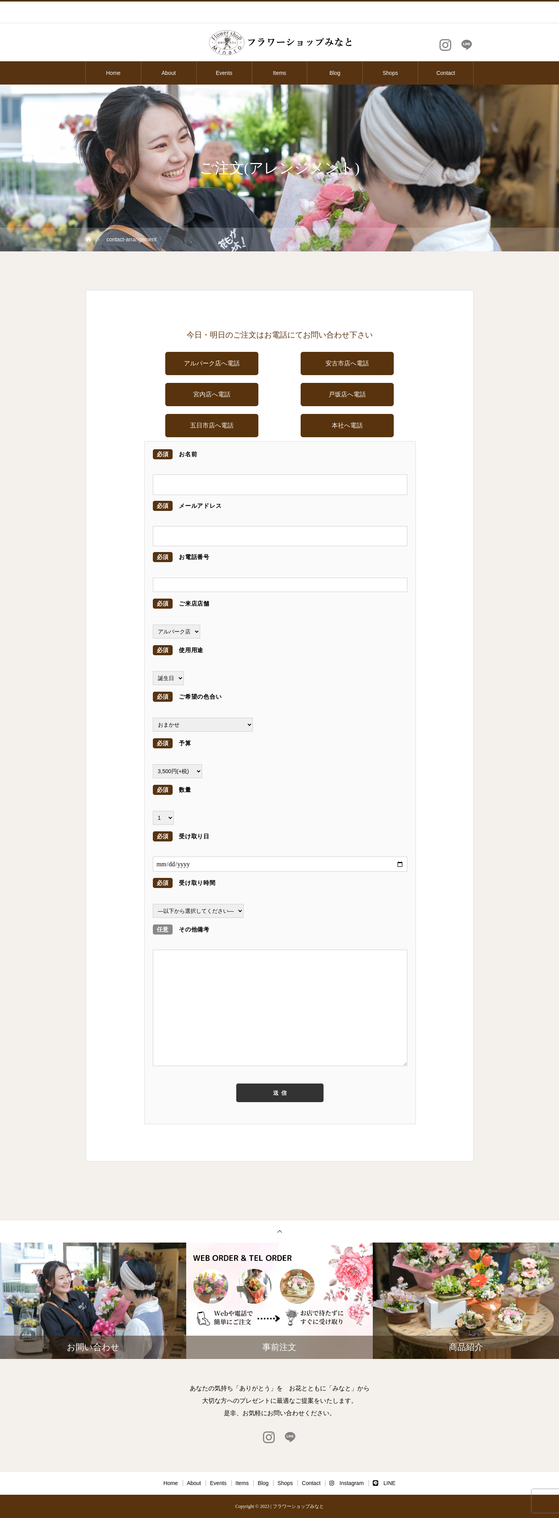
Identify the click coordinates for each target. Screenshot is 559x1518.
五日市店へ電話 (212, 425)
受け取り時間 (184, 883)
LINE (384, 1483)
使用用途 (178, 650)
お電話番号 (181, 557)
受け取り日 (181, 836)
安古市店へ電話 (347, 363)
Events (224, 73)
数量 (172, 789)
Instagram (346, 1483)
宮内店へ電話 (211, 394)
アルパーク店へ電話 (212, 363)
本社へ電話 (347, 425)
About (168, 73)
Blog (334, 73)
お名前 (175, 454)
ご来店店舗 (181, 603)
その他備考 (181, 929)
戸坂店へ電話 (347, 394)
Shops (390, 73)
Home (113, 73)
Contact (445, 73)
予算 (172, 743)
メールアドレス (187, 506)
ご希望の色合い (187, 696)
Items (279, 73)
